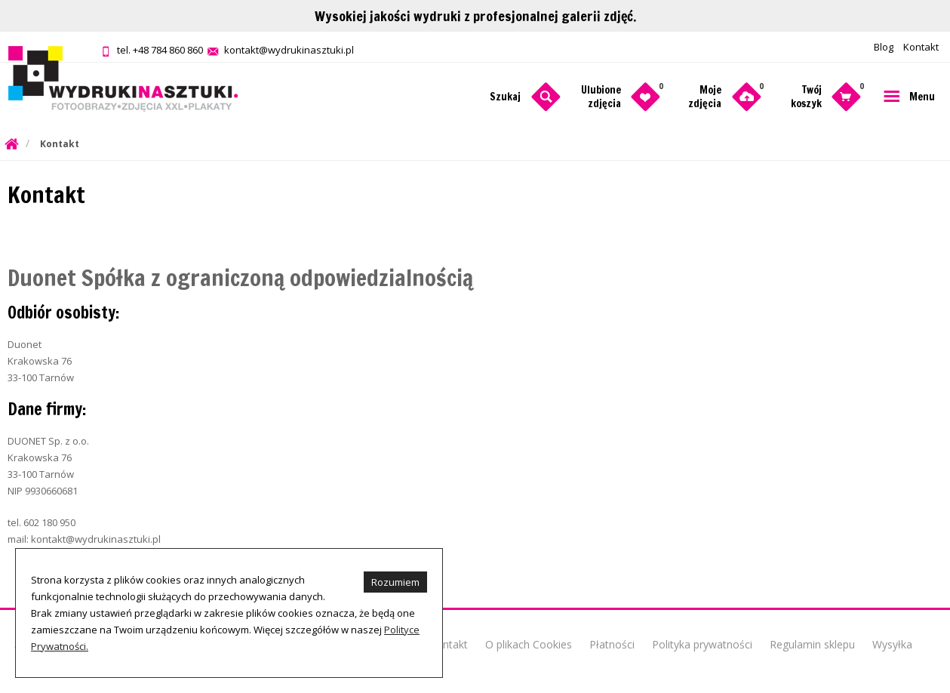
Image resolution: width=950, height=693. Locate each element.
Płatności (612, 644)
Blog (883, 47)
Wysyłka (892, 644)
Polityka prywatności (702, 644)
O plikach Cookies (528, 644)
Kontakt (921, 47)
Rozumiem (395, 582)
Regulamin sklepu (812, 644)
